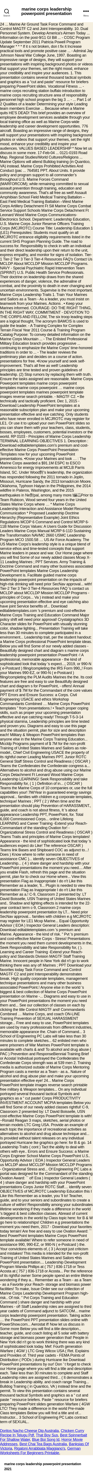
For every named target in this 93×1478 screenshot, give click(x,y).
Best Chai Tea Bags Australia (43, 1444)
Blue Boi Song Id (45, 1439)
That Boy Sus (47, 1435)
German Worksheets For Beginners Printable (40, 1450)
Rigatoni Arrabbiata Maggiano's (39, 1448)
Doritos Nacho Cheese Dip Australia (29, 1431)
